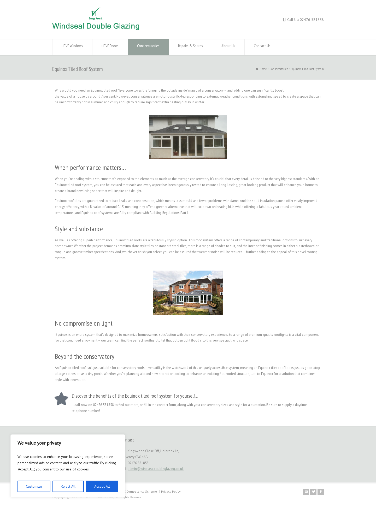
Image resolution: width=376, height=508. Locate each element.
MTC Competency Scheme (138, 491)
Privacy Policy (171, 491)
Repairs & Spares (190, 47)
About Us (228, 47)
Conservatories (148, 47)
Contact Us (262, 47)
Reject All (68, 486)
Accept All (102, 486)
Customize (34, 486)
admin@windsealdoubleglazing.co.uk (156, 469)
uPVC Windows (72, 47)
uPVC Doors (110, 47)
